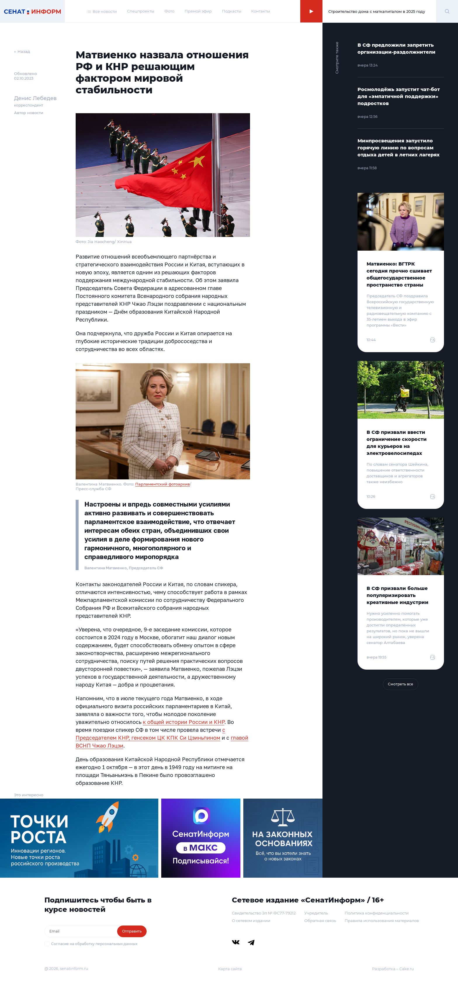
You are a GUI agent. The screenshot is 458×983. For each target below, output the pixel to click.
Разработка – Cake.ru (393, 968)
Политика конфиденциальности (377, 913)
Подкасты (231, 11)
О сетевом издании (251, 920)
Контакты (260, 11)
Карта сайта (230, 968)
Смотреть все (400, 684)
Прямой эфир (198, 11)
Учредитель (316, 913)
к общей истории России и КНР (183, 722)
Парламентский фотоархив (162, 484)
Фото (169, 11)
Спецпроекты (140, 11)
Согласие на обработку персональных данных (94, 944)
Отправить (132, 931)
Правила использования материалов (382, 920)
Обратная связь (320, 920)
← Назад (22, 51)
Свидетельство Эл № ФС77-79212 (264, 913)
